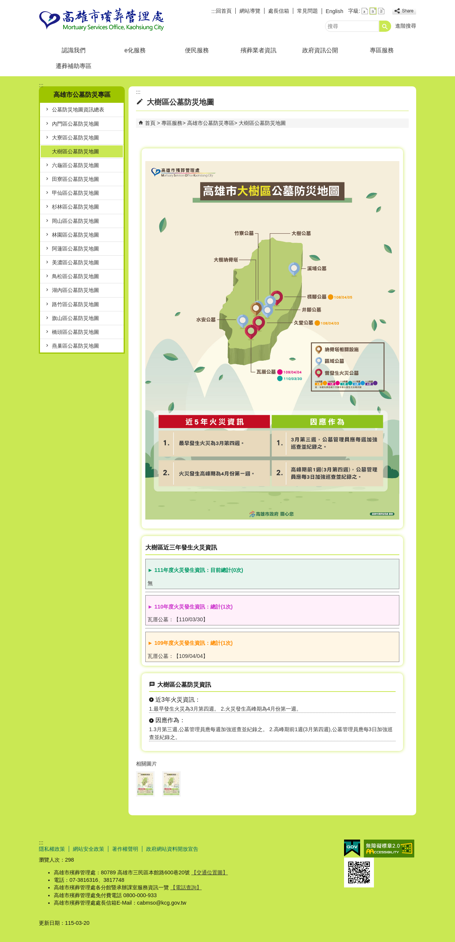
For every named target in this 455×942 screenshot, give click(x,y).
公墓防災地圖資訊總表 (78, 110)
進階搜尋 (405, 26)
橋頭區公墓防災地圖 (75, 332)
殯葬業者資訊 (258, 50)
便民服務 (197, 50)
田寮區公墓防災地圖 (75, 179)
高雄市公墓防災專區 (210, 123)
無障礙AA (389, 849)
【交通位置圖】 (209, 872)
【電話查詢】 (186, 887)
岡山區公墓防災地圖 (75, 221)
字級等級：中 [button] (373, 11)
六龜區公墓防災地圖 (75, 165)
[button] (385, 26)
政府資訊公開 (320, 50)
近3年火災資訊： (178, 699)
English (334, 11)
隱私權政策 (52, 849)
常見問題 (307, 11)
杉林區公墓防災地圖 (75, 207)
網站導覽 (249, 11)
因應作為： (170, 720)
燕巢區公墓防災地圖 (75, 346)
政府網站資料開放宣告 (172, 849)
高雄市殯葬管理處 (102, 20)
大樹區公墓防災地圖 (75, 151)
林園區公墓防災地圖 (75, 235)
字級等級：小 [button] (365, 11)
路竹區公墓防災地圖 (75, 304)
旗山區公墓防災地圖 (75, 318)
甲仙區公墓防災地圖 (75, 193)
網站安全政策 (88, 849)
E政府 (352, 848)
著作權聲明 (125, 849)
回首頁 (224, 11)
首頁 (150, 123)
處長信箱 (278, 11)
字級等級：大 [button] (381, 11)
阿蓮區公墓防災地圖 (75, 249)
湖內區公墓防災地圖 (75, 290)
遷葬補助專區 (74, 66)
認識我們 (74, 50)
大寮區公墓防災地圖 (75, 138)
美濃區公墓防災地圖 (75, 262)
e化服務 (135, 50)
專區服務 (382, 50)
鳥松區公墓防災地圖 (75, 276)
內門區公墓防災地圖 (75, 124)
